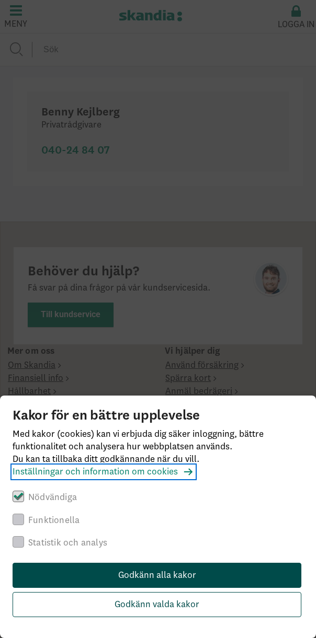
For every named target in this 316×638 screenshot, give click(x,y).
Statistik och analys (67, 543)
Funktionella (54, 520)
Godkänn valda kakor (157, 604)
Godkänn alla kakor (157, 575)
